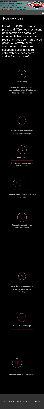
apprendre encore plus (22, 158)
